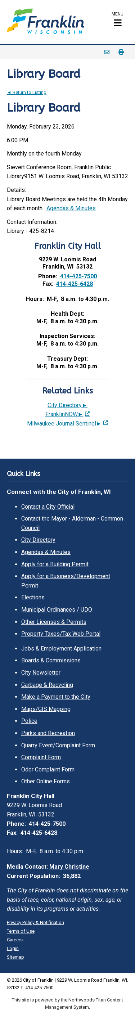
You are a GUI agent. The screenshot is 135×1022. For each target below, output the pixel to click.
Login (13, 948)
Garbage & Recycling (47, 684)
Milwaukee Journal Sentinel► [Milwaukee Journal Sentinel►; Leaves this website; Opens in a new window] (64, 423)
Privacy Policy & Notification (35, 922)
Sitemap (15, 957)
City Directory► (67, 405)
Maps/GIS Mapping (46, 709)
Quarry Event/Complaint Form (58, 745)
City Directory (38, 539)
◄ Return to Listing (26, 92)
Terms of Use (21, 931)
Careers (15, 939)
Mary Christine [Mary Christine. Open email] (69, 866)
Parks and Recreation (48, 733)
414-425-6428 (74, 283)
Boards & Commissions (51, 660)
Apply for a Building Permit (55, 564)
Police (29, 720)
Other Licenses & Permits (53, 621)
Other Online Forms (45, 781)
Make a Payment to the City (55, 696)
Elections (33, 597)
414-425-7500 (78, 276)
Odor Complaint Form (48, 769)
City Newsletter (40, 672)
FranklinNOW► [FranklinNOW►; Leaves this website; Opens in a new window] (64, 414)
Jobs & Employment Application (61, 648)
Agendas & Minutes (71, 208)
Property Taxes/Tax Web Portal (60, 633)
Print (121, 52)
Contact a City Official (48, 506)
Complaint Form (41, 757)
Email (106, 52)
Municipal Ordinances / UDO (56, 609)
